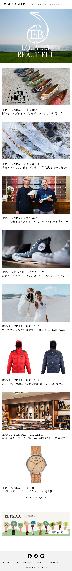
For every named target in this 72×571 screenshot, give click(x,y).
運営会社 (6, 562)
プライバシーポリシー (23, 562)
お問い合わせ (54, 562)
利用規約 (40, 562)
